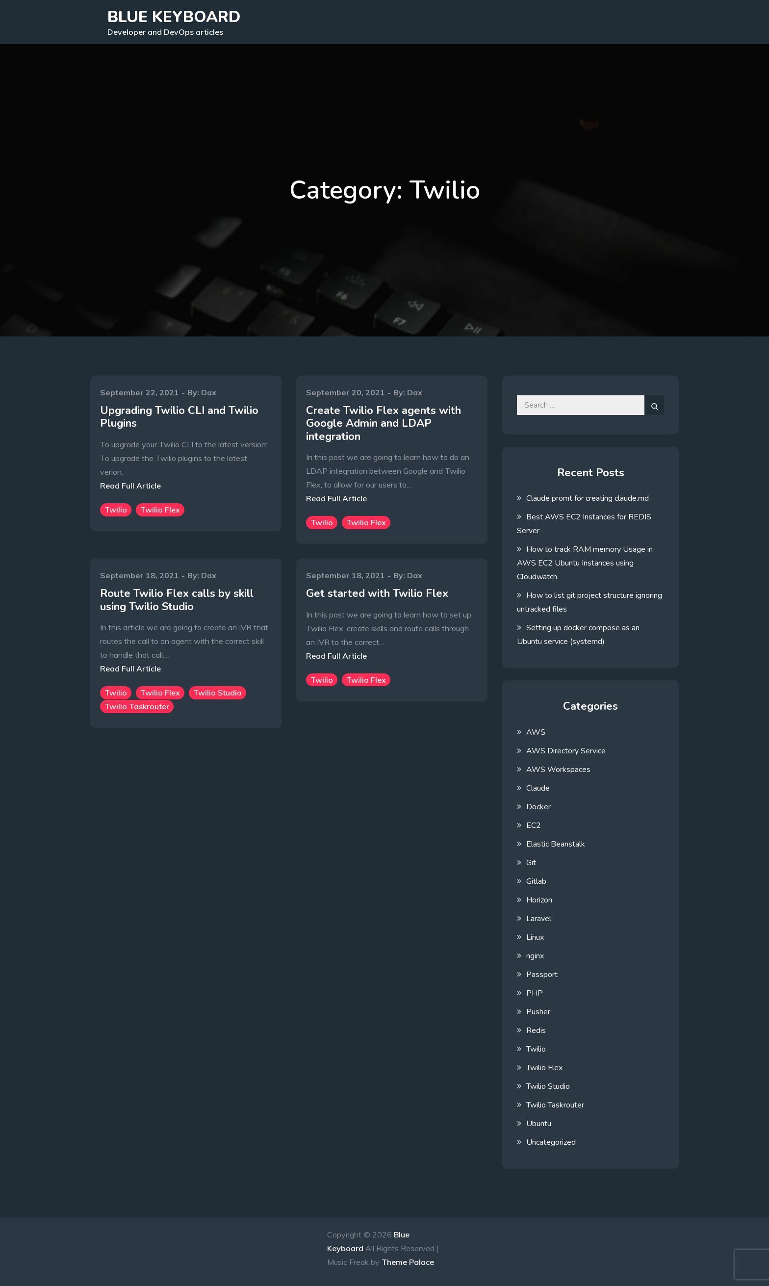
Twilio (115, 509)
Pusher (538, 1011)
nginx (535, 956)
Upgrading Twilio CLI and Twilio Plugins (179, 417)
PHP (534, 993)
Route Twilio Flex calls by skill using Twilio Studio (177, 600)
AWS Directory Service (566, 751)
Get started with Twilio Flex (377, 593)
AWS (535, 732)
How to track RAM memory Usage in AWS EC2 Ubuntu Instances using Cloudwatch (585, 563)
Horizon (539, 900)
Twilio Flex (160, 509)
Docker (538, 806)
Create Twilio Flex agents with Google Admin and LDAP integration (383, 423)
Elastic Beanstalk (555, 844)
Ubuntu (538, 1123)
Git (531, 862)
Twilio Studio (217, 692)
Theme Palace (408, 1262)
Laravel (538, 918)
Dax (208, 392)
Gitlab (536, 881)
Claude (538, 788)
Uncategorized (551, 1142)
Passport (542, 974)
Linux (535, 937)
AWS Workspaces (558, 769)
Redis (536, 1030)
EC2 (533, 825)
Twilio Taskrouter (136, 706)
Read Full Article (130, 485)
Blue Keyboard (173, 16)
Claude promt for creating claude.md (587, 498)
